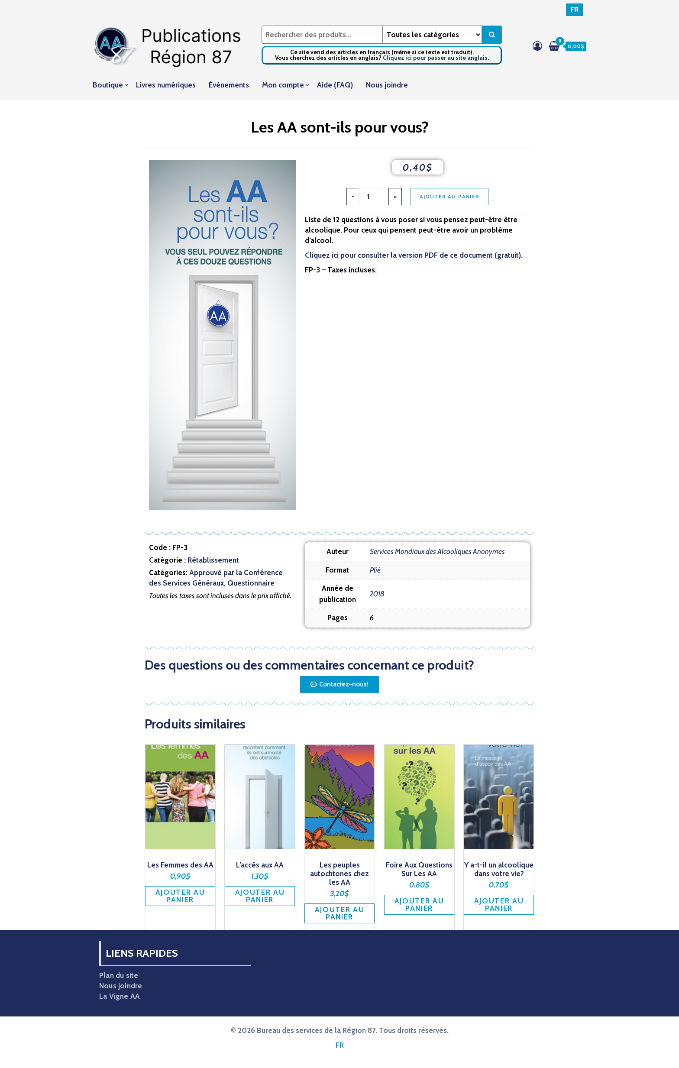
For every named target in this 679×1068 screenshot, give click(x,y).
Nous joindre (387, 85)
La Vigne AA (119, 996)
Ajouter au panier (449, 196)
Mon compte (283, 85)
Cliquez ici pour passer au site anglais (435, 57)
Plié (375, 570)
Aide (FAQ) (335, 85)
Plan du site (118, 975)
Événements (229, 85)
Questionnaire (251, 583)
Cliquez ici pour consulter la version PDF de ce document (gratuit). (414, 255)
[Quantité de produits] (371, 196)
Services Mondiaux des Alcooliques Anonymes (437, 551)
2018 (377, 593)
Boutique (108, 85)
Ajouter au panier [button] (180, 896)
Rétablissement (213, 560)
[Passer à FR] (574, 9)
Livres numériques (166, 85)
